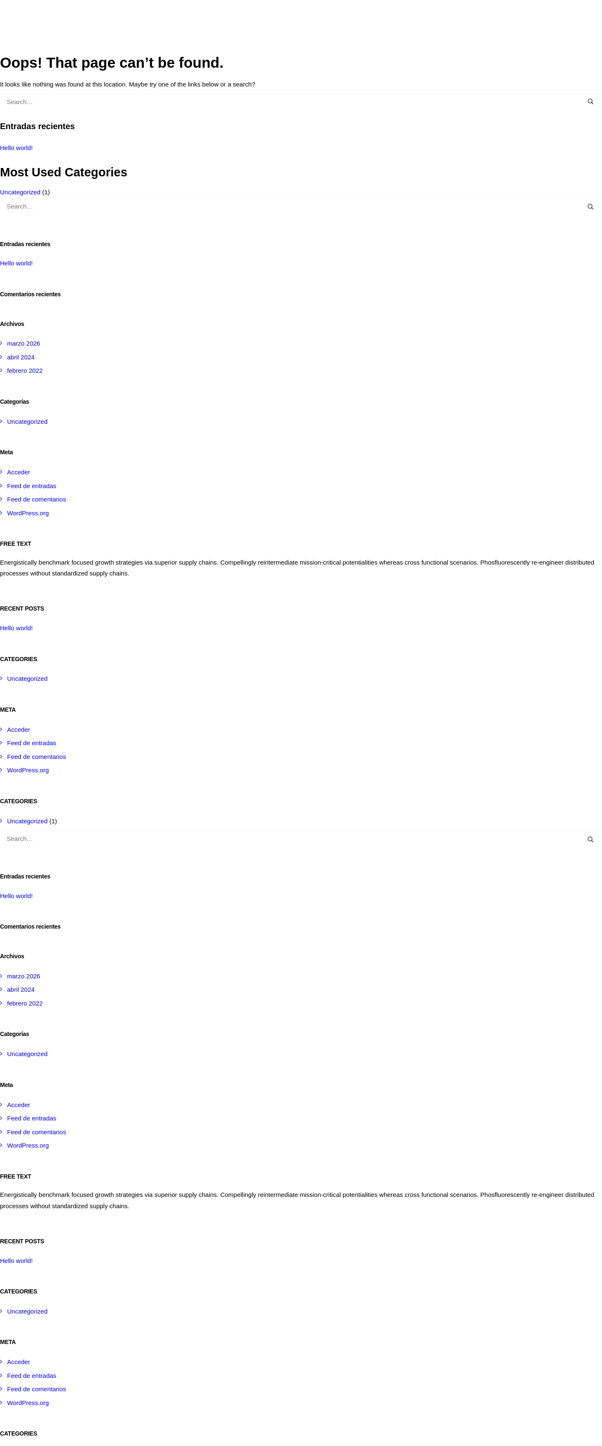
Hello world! (16, 147)
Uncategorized (20, 192)
